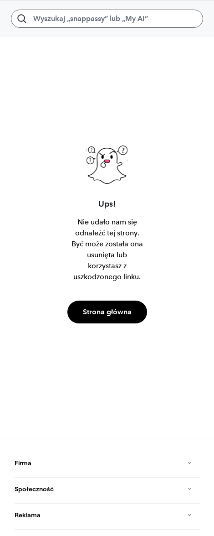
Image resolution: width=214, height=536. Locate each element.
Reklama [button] (103, 515)
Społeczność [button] (103, 489)
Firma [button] (103, 463)
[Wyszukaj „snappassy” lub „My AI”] (107, 19)
